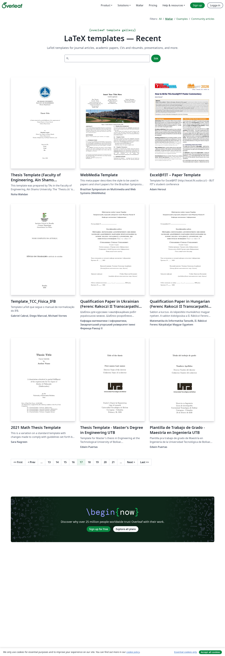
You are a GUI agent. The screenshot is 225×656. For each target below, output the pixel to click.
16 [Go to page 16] (73, 462)
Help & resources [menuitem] (173, 5)
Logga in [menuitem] (215, 5)
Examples (182, 19)
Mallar (169, 19)
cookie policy (133, 652)
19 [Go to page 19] (97, 462)
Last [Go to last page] (144, 462)
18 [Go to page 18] (89, 462)
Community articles (202, 19)
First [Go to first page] (18, 462)
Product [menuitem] (105, 5)
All (160, 19)
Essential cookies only (185, 652)
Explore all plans (126, 529)
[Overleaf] (12, 5)
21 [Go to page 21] (113, 462)
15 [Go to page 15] (65, 462)
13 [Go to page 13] (49, 462)
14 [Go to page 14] (57, 462)
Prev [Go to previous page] (31, 462)
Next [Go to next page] (131, 462)
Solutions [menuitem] (123, 5)
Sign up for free (98, 529)
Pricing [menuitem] (153, 5)
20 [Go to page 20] (105, 462)
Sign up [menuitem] (197, 5)
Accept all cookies (210, 652)
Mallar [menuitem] (140, 5)
